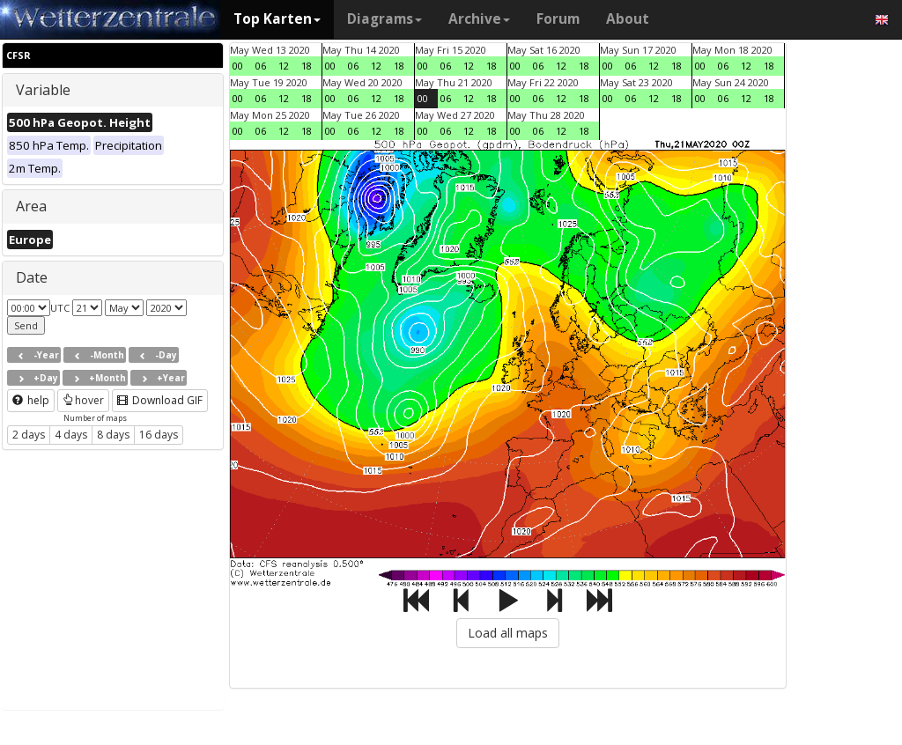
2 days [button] (28, 434)
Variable (43, 90)
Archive (479, 19)
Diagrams (384, 19)
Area (31, 206)
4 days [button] (71, 434)
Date (32, 277)
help (30, 400)
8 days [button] (113, 434)
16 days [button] (158, 434)
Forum (558, 19)
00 (238, 65)
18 (306, 65)
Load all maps (508, 632)
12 (283, 65)
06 (260, 65)
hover (83, 400)
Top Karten (277, 19)
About (627, 19)
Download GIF (160, 400)
